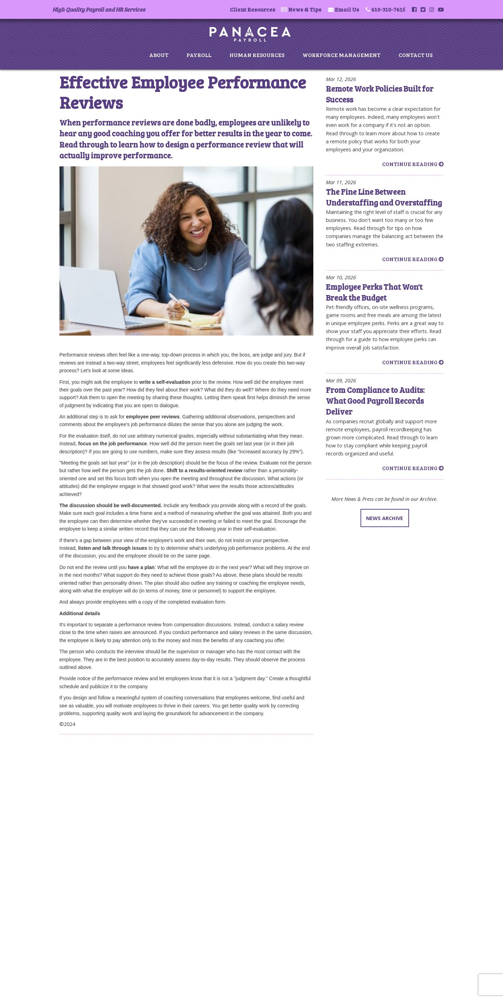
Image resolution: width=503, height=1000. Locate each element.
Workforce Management (341, 54)
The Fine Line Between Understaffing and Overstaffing (384, 197)
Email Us (347, 9)
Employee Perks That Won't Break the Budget (374, 292)
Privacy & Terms (85, 807)
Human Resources (256, 54)
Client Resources (252, 9)
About (158, 54)
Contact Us (415, 54)
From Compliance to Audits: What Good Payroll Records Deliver (375, 400)
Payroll (199, 54)
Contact (77, 800)
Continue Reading (413, 163)
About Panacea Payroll (92, 762)
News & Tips (304, 9)
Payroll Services (85, 770)
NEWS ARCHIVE (384, 518)
